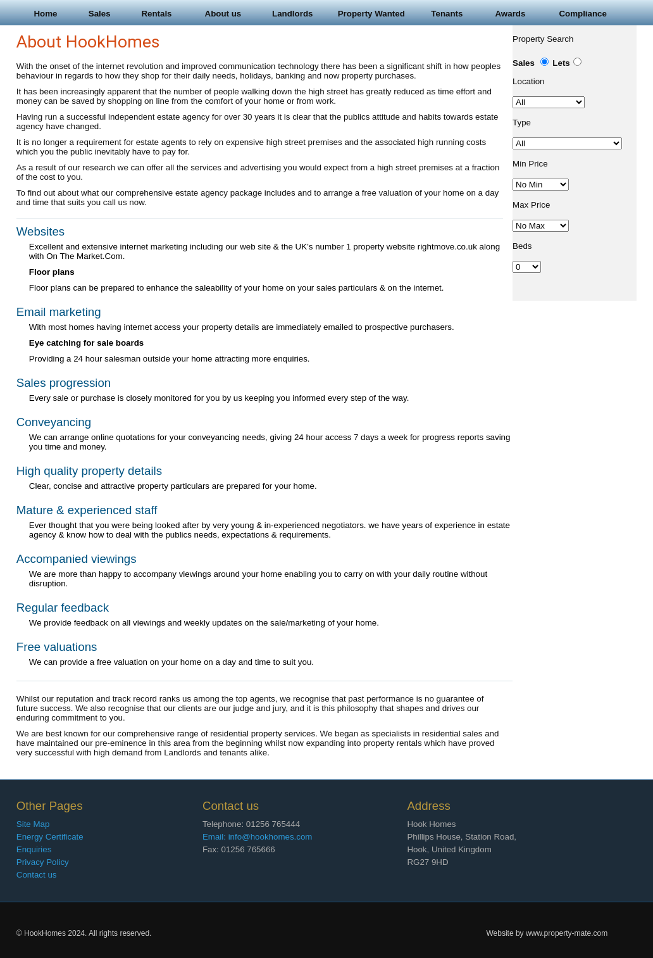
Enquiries (34, 849)
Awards (510, 13)
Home (45, 13)
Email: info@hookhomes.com (257, 836)
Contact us (36, 874)
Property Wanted (371, 13)
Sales (100, 13)
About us (223, 13)
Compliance (583, 13)
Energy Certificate (50, 836)
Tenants (447, 13)
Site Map (33, 824)
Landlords (292, 13)
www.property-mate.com (566, 933)
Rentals (156, 13)
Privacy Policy (42, 862)
